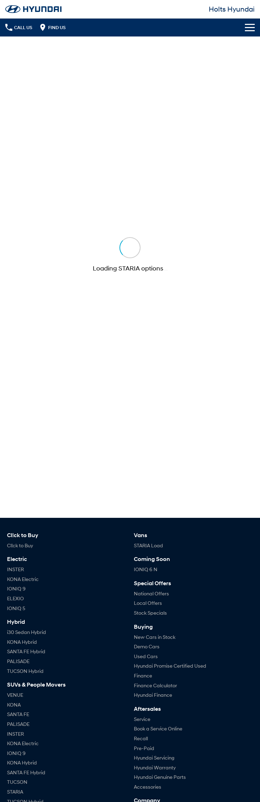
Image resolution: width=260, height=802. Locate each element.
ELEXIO (15, 598)
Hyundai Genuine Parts (160, 777)
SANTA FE (18, 714)
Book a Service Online (158, 728)
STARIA (15, 792)
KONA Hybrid (22, 642)
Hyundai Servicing (154, 758)
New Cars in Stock (154, 637)
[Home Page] (33, 9)
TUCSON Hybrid (25, 671)
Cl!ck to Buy (20, 545)
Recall (141, 738)
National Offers (151, 593)
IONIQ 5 (16, 608)
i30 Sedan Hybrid (26, 632)
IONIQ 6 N (145, 569)
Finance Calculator (155, 685)
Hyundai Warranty (155, 767)
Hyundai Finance (153, 695)
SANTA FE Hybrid (26, 651)
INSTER (15, 569)
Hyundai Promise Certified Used (170, 666)
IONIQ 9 (16, 589)
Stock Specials (150, 613)
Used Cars (146, 656)
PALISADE (18, 661)
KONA (14, 705)
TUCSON (17, 782)
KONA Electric (23, 579)
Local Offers (148, 603)
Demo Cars (147, 646)
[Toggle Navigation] (250, 27)
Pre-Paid (144, 748)
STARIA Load (148, 545)
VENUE (15, 695)
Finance (143, 676)
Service (142, 719)
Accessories (147, 787)
